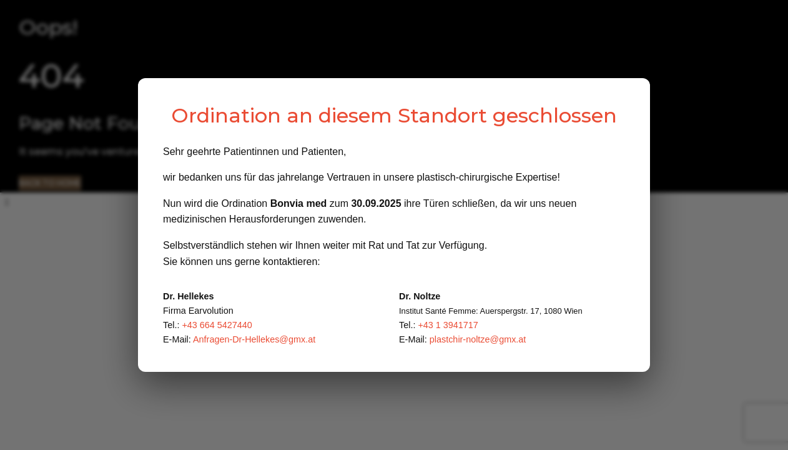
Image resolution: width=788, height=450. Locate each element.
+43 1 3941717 (448, 325)
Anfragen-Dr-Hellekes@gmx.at (254, 339)
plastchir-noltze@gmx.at (478, 339)
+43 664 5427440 (217, 325)
